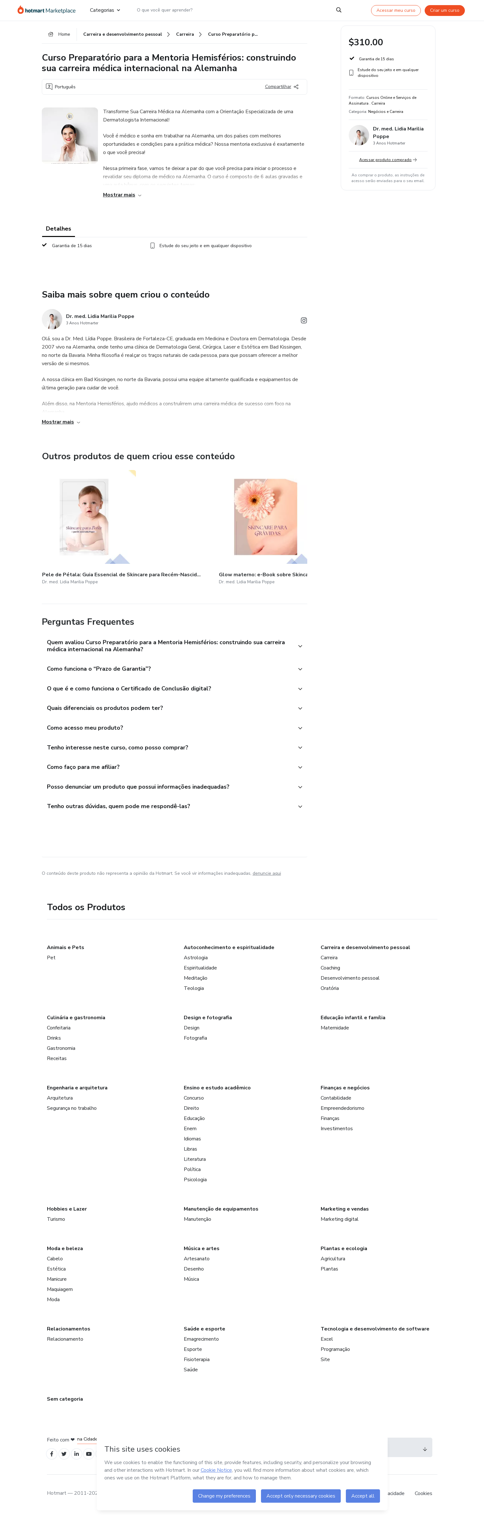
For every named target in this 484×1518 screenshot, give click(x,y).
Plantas (329, 1272)
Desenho (194, 1272)
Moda (53, 1303)
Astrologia (196, 961)
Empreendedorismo (342, 1111)
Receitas (57, 1061)
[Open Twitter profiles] (66, 1458)
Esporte (193, 1352)
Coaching (330, 971)
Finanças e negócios (345, 1091)
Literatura (195, 1162)
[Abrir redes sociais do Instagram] (304, 324)
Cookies (423, 1498)
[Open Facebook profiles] (52, 1458)
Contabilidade (336, 1101)
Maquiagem (60, 1292)
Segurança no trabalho (72, 1111)
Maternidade (335, 1031)
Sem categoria (65, 1402)
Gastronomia (61, 1051)
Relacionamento (65, 1342)
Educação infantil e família (353, 1021)
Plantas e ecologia (344, 1252)
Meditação (195, 981)
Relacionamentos (68, 1332)
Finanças (330, 1121)
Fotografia (195, 1041)
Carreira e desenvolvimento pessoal (365, 950)
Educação (194, 1121)
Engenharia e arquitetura (77, 1091)
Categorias (105, 10)
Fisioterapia (197, 1363)
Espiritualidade (200, 971)
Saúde (191, 1373)
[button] (167, 639)
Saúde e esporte (204, 1332)
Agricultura (333, 1262)
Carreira (329, 961)
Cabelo (55, 1262)
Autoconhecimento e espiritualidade (229, 950)
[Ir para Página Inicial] (49, 10)
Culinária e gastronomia (76, 1021)
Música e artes (202, 1252)
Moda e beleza (65, 1252)
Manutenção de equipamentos (221, 1212)
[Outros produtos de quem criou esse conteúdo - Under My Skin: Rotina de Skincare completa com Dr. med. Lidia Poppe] (305, 526)
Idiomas (192, 1142)
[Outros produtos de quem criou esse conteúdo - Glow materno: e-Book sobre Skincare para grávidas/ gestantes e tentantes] (153, 526)
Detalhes (58, 231)
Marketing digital (340, 1222)
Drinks (54, 1041)
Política (192, 1172)
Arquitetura (60, 1101)
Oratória (330, 991)
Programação (335, 1352)
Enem (190, 1132)
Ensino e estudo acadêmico (217, 1091)
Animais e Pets (65, 950)
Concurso (194, 1101)
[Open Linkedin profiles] (81, 1458)
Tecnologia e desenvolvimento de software (375, 1332)
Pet (51, 961)
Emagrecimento (201, 1342)
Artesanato (197, 1262)
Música (191, 1282)
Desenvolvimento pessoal (350, 981)
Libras (190, 1152)
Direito (191, 1111)
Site (325, 1363)
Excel (327, 1342)
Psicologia (195, 1183)
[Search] (339, 10)
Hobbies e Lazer (67, 1212)
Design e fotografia (208, 1021)
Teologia (194, 991)
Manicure (57, 1282)
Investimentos (337, 1132)
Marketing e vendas (345, 1212)
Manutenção (197, 1222)
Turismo (56, 1222)
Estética (56, 1272)
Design (191, 1031)
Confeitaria (59, 1031)
